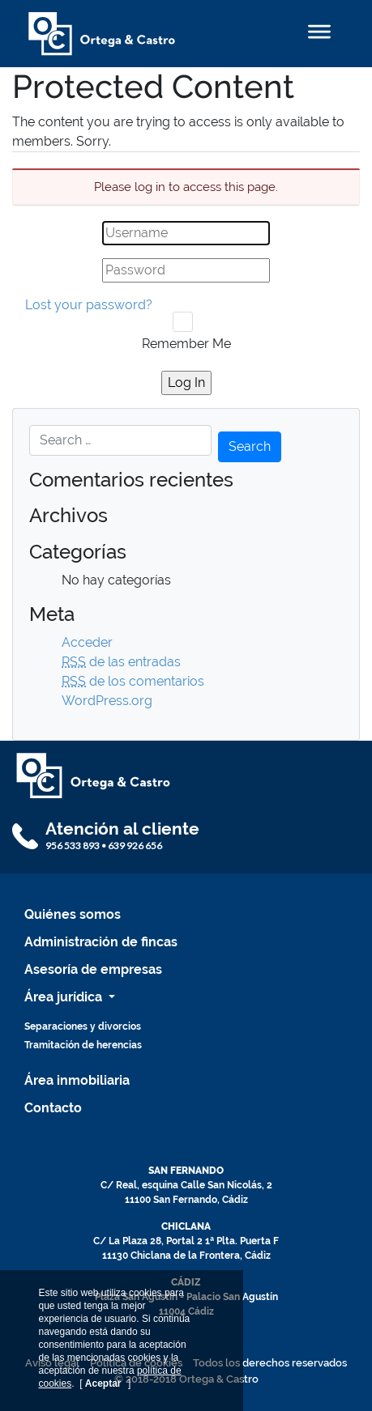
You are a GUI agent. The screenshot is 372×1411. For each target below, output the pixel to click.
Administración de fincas (100, 942)
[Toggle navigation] (320, 33)
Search (250, 446)
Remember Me (186, 343)
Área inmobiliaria (77, 1080)
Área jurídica (64, 997)
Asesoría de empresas (93, 969)
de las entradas (121, 661)
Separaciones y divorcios (82, 1026)
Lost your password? (88, 304)
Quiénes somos (72, 914)
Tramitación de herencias (83, 1045)
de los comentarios (133, 681)
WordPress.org (107, 700)
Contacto (53, 1108)
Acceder (87, 642)
